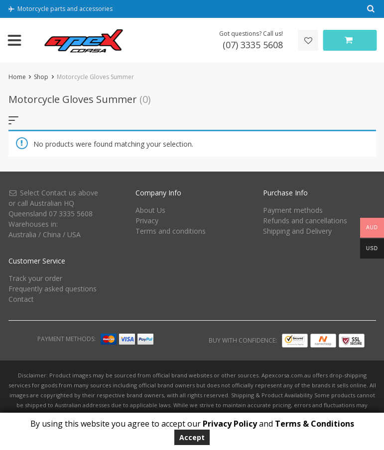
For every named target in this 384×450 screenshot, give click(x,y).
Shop (41, 77)
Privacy (146, 220)
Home (17, 77)
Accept (192, 437)
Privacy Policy (230, 423)
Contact (21, 299)
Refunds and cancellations (305, 220)
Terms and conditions (170, 231)
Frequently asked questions (52, 288)
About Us (150, 210)
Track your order (35, 278)
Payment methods (293, 210)
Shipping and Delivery (297, 231)
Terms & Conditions (314, 423)
